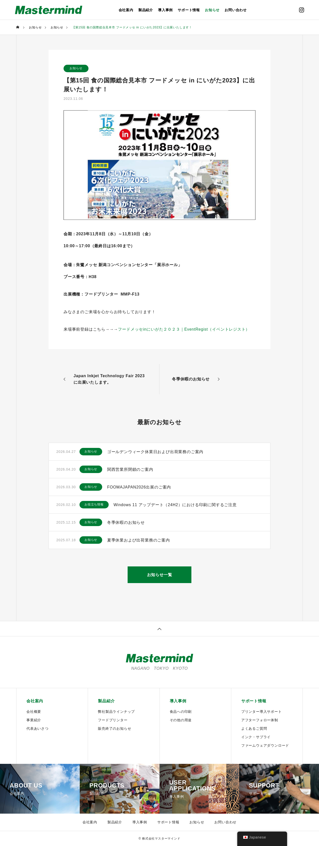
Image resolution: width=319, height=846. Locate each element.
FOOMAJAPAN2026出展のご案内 (139, 487)
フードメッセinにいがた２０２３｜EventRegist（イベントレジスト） (184, 329)
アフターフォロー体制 (259, 720)
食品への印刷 (181, 712)
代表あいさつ (37, 728)
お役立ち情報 (94, 505)
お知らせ (212, 10)
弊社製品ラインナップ (116, 712)
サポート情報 (189, 10)
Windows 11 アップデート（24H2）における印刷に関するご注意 (175, 505)
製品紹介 (145, 10)
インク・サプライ (256, 737)
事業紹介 (33, 720)
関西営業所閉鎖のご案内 (130, 469)
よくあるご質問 (254, 728)
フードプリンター (112, 720)
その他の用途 (181, 720)
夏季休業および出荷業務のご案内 (138, 540)
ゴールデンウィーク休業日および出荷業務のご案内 (155, 452)
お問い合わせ (236, 10)
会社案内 (126, 10)
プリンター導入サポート (261, 712)
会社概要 (33, 712)
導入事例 (165, 10)
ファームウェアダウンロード (265, 745)
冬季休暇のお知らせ (126, 522)
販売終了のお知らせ (114, 728)
